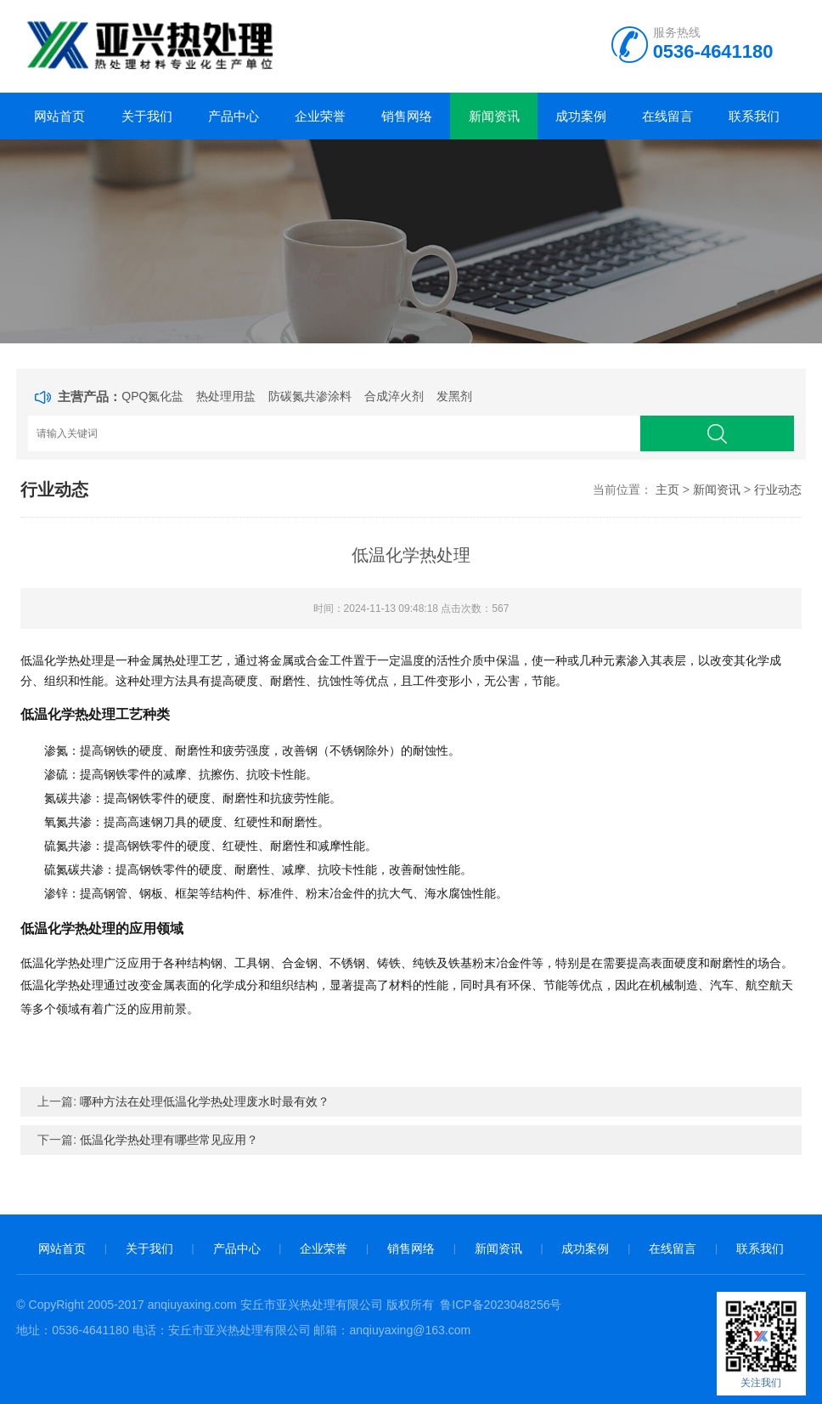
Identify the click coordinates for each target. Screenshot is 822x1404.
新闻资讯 (494, 116)
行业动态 (778, 489)
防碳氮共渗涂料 (310, 396)
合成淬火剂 (394, 396)
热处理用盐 (226, 396)
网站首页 (59, 116)
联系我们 (754, 116)
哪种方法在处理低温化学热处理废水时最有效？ (204, 1101)
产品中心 (233, 116)
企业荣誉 (320, 116)
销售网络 (406, 116)
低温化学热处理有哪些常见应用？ (169, 1139)
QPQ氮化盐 (152, 396)
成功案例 (580, 116)
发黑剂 (454, 396)
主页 (667, 489)
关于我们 (146, 116)
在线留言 (667, 116)
